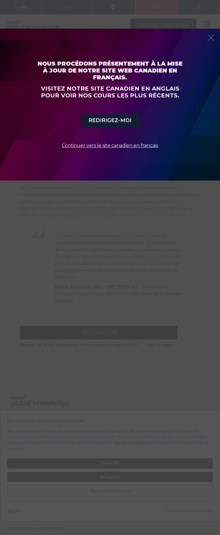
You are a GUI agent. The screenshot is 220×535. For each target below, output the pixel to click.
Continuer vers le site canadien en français (110, 145)
